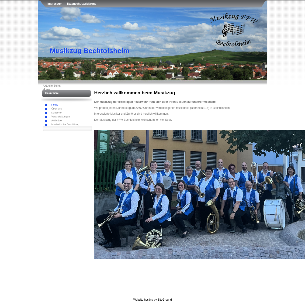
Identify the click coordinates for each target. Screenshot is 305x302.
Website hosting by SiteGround (152, 299)
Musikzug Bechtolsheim (90, 51)
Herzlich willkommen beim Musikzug (134, 92)
